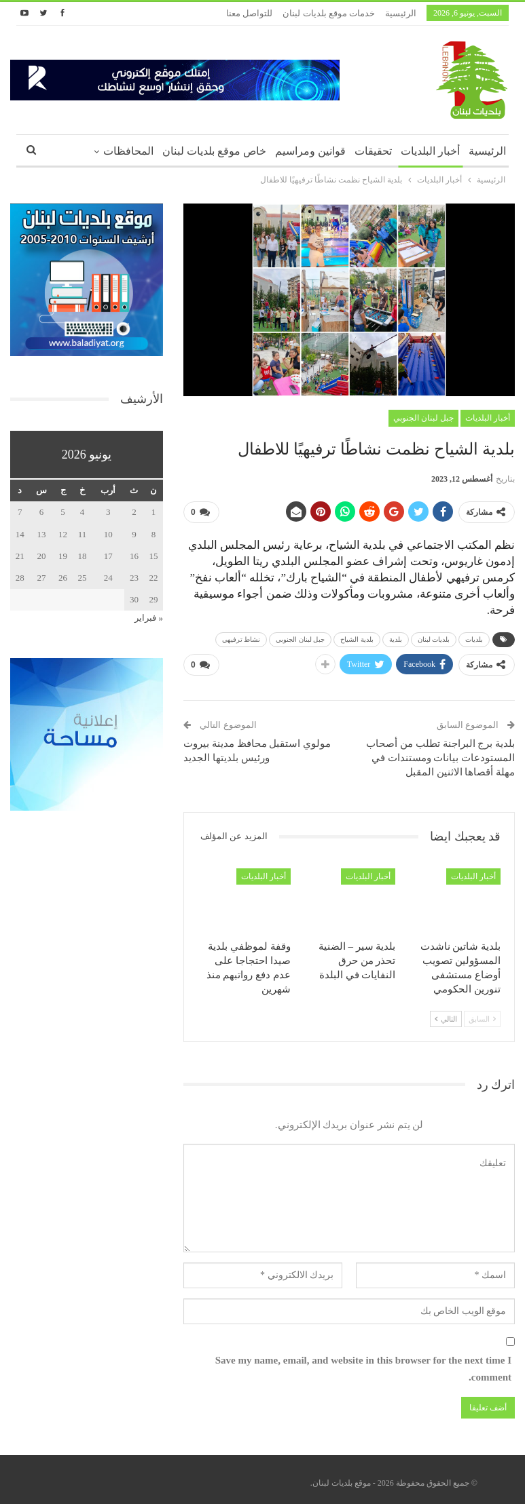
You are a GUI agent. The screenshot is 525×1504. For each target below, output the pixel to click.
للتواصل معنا (249, 13)
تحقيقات (373, 151)
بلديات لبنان (434, 636)
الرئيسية (400, 13)
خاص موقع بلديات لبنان (214, 151)
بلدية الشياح (357, 636)
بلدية (395, 636)
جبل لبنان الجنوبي (423, 418)
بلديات (474, 636)
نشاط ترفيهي (241, 636)
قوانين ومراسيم (310, 151)
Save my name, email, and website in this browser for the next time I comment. (363, 1363)
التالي (446, 1013)
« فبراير (148, 618)
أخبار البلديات (430, 151)
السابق (482, 1013)
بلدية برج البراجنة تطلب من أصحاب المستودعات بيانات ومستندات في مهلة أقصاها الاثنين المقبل (440, 752)
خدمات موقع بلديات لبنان (329, 13)
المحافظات (128, 151)
